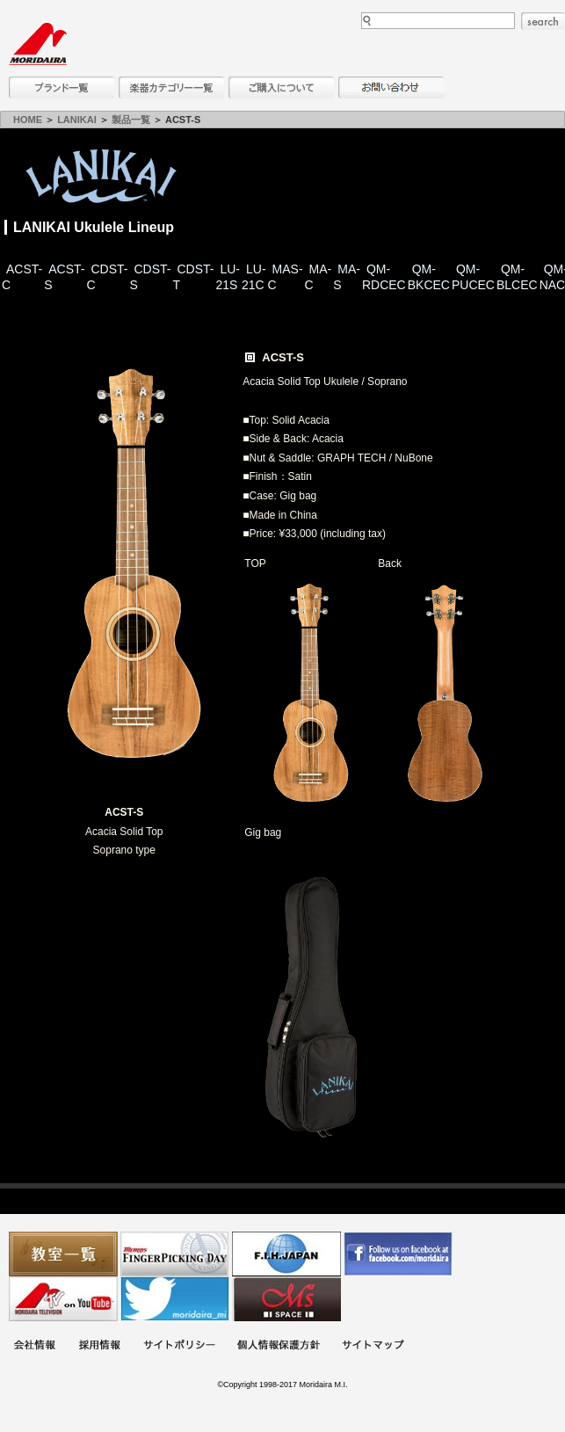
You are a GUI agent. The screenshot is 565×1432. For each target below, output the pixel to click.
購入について (281, 87)
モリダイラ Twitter (174, 1298)
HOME (27, 119)
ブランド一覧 (61, 87)
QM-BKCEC (429, 277)
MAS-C (285, 277)
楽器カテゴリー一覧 (171, 87)
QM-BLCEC (517, 277)
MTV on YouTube (63, 1298)
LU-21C (254, 277)
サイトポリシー (179, 1346)
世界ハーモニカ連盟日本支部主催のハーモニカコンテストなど (286, 1254)
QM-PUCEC (473, 277)
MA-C (318, 277)
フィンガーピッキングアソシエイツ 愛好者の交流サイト (174, 1254)
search (543, 21)
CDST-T (193, 277)
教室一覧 (63, 1254)
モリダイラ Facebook (398, 1254)
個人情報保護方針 (278, 1346)
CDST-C (106, 277)
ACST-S (64, 277)
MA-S (346, 277)
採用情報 (99, 1346)
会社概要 (34, 1346)
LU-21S (227, 277)
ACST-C (22, 277)
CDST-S (149, 277)
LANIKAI (77, 119)
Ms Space (286, 1298)
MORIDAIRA (38, 44)
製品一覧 (131, 119)
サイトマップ (372, 1346)
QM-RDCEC (384, 277)
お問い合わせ (391, 87)
